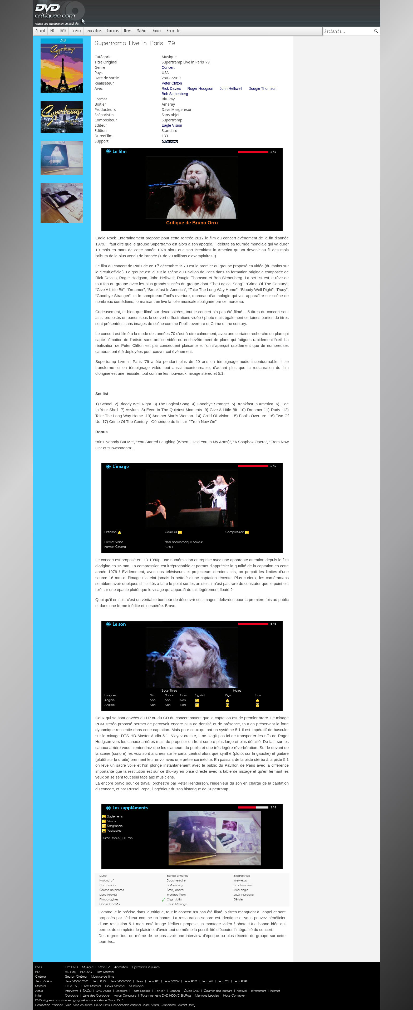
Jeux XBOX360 (120, 981)
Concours (113, 30)
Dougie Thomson (262, 88)
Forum (157, 30)
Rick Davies (171, 88)
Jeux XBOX (171, 981)
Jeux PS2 (190, 981)
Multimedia (136, 986)
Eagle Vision (172, 125)
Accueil (40, 30)
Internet (275, 990)
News (127, 30)
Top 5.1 (160, 990)
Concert (168, 67)
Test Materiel (105, 971)
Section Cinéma (76, 976)
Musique (88, 967)
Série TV (104, 967)
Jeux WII (207, 981)
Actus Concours (125, 995)
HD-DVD (86, 971)
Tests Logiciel (141, 990)
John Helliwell (231, 88)
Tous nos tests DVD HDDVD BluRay (166, 995)
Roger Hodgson (200, 88)
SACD (87, 990)
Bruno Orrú (102, 1005)
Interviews (71, 990)
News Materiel (115, 986)
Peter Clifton (172, 83)
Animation (121, 967)
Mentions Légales (207, 995)
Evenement (258, 990)
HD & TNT (72, 986)
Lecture (175, 990)
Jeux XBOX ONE (76, 981)
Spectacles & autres (146, 967)
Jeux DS (223, 981)
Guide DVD (191, 990)
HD (52, 30)
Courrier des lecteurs (218, 990)
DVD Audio (103, 990)
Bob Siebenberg (175, 94)
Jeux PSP (240, 981)
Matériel (142, 30)
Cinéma (76, 30)
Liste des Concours (96, 995)
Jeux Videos (93, 30)
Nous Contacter (233, 995)
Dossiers (121, 990)
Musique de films (102, 976)
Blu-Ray (70, 971)
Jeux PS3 (99, 981)
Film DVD (71, 967)
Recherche (173, 30)
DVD (63, 30)
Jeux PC (153, 981)
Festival (242, 990)
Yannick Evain (61, 1005)
